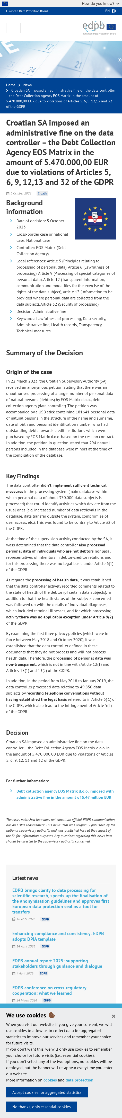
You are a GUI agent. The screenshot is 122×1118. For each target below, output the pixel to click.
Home (10, 85)
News (27, 85)
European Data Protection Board (27, 11)
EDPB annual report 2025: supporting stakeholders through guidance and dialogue (57, 963)
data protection (79, 1079)
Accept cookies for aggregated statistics (47, 1092)
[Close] (113, 1016)
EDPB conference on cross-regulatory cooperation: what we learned (49, 990)
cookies (50, 1079)
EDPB (45, 919)
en (107, 10)
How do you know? (100, 3)
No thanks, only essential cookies (41, 1106)
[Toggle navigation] (13, 28)
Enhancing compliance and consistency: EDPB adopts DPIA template (58, 936)
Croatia (42, 193)
